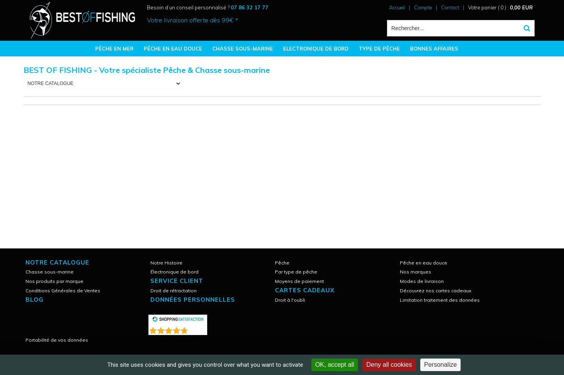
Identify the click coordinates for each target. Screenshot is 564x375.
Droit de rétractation (173, 290)
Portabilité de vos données (56, 340)
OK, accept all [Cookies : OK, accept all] (334, 364)
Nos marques (415, 272)
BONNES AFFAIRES (434, 48)
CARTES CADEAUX (304, 290)
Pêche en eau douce (423, 263)
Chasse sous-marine (49, 272)
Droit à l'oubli (290, 300)
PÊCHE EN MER (114, 48)
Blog (34, 299)
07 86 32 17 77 (249, 7)
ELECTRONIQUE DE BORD (316, 48)
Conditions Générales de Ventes (62, 290)
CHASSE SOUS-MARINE (242, 48)
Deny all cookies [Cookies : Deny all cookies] (389, 364)
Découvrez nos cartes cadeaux (435, 290)
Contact (450, 7)
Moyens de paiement (299, 281)
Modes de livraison (422, 281)
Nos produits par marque (54, 281)
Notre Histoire (166, 263)
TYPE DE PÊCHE (379, 48)
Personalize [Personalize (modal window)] (440, 364)
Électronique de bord (174, 272)
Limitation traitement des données (440, 300)
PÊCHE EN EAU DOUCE (173, 48)
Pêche (282, 263)
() (198, 329)
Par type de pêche (296, 272)
